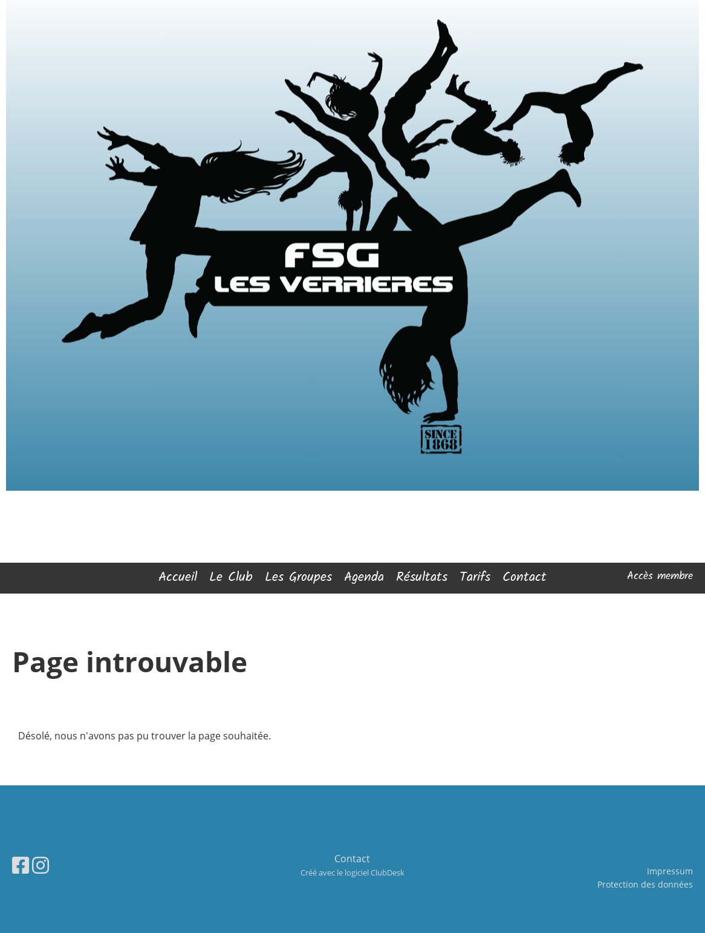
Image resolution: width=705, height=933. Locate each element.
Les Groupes (298, 577)
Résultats (421, 577)
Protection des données (645, 884)
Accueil (177, 577)
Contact (524, 577)
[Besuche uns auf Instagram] (40, 865)
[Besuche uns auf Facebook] (20, 865)
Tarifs (475, 577)
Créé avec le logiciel (352, 872)
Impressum (670, 871)
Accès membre (660, 576)
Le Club (231, 577)
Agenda (364, 577)
